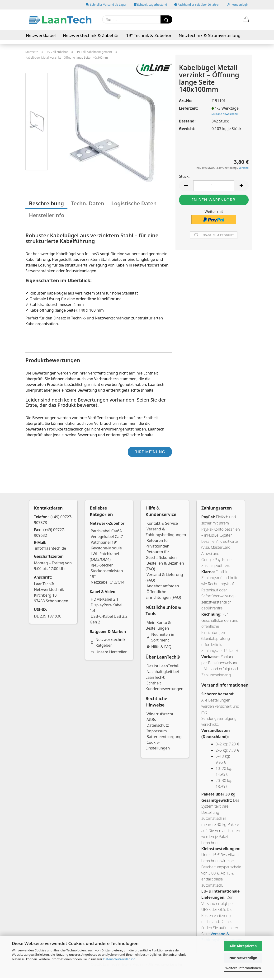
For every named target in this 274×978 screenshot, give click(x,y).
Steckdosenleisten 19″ (106, 573)
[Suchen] (166, 19)
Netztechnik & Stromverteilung (210, 35)
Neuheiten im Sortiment (160, 637)
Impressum (156, 731)
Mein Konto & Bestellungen (158, 625)
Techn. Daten (87, 203)
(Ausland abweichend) (225, 114)
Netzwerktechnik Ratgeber (108, 642)
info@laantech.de (50, 548)
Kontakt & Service (162, 523)
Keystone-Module (106, 548)
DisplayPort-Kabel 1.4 (106, 607)
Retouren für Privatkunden (157, 543)
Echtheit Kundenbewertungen (165, 685)
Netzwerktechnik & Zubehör (91, 35)
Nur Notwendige (243, 957)
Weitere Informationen (243, 968)
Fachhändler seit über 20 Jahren (197, 5)
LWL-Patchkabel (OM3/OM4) (104, 556)
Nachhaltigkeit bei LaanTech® (162, 674)
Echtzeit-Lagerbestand (150, 5)
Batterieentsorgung (164, 736)
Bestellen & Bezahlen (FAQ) (165, 566)
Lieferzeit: (188, 108)
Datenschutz (157, 725)
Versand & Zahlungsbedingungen (166, 531)
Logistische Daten (134, 203)
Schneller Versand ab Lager (106, 5)
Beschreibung (46, 203)
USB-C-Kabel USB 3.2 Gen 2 (109, 619)
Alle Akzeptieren (243, 946)
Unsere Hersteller (109, 652)
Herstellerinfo (46, 215)
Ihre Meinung (149, 451)
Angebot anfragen (162, 586)
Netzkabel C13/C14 (107, 582)
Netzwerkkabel (41, 35)
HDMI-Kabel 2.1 (104, 599)
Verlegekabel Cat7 (107, 536)
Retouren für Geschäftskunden (161, 554)
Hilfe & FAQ (158, 646)
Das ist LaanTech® (162, 666)
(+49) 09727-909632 (49, 532)
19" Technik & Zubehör (148, 35)
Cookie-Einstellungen (158, 745)
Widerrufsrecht (159, 713)
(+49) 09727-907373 (53, 519)
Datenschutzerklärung (119, 959)
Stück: (184, 176)
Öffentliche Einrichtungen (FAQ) (163, 594)
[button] (246, 20)
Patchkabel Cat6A (106, 530)
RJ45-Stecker (102, 565)
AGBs (151, 719)
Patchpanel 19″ (104, 542)
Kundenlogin (238, 5)
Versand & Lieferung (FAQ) (164, 577)
